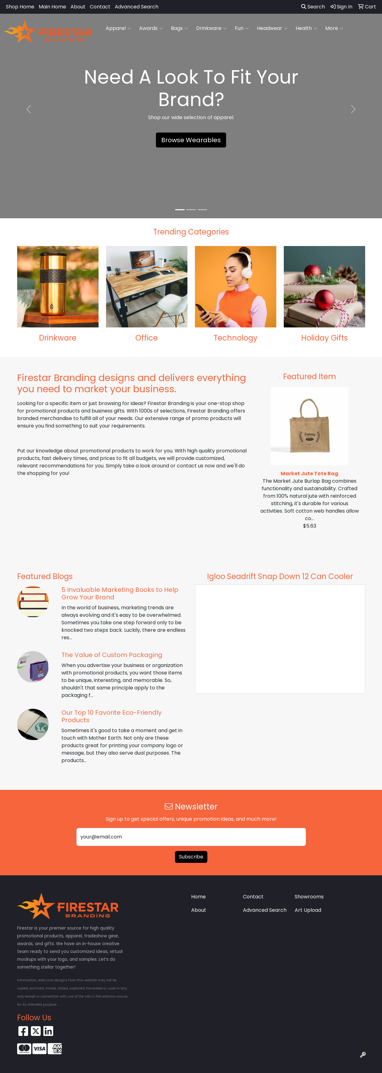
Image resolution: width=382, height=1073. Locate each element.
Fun (242, 28)
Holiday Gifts (324, 338)
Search (313, 6)
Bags (179, 28)
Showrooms (309, 896)
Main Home (52, 6)
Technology (236, 338)
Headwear (272, 28)
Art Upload (308, 910)
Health (306, 28)
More (334, 28)
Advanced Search (136, 6)
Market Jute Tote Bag (309, 473)
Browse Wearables (191, 140)
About (77, 6)
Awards (151, 28)
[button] (28, 109)
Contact (100, 6)
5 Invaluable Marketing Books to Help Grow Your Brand (119, 593)
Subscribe (191, 856)
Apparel (118, 28)
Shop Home (20, 6)
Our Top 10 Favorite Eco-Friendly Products (111, 716)
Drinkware (211, 28)
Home (198, 896)
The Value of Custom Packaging (111, 654)
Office (146, 338)
